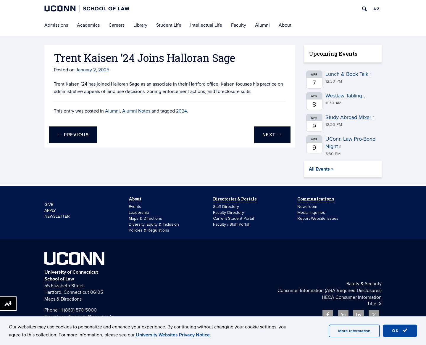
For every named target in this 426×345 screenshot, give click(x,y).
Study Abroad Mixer (350, 117)
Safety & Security (364, 284)
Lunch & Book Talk (348, 74)
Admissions (56, 25)
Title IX (374, 304)
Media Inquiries (311, 212)
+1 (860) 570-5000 (78, 310)
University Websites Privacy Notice (173, 335)
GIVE (48, 204)
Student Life (168, 25)
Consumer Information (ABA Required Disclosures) (329, 290)
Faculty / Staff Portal (231, 224)
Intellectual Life (206, 25)
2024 (181, 111)
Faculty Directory (228, 212)
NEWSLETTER (57, 216)
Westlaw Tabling (345, 96)
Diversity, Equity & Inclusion (154, 224)
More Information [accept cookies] (354, 330)
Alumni (262, 25)
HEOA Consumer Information (352, 297)
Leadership (139, 212)
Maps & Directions (145, 218)
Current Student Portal (233, 218)
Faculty (238, 25)
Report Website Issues (317, 218)
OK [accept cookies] (400, 330)
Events (135, 206)
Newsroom (307, 206)
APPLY (50, 210)
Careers (117, 25)
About (285, 25)
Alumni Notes (136, 111)
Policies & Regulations (149, 230)
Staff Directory (226, 206)
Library (140, 25)
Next (272, 135)
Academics (88, 25)
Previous (73, 135)
